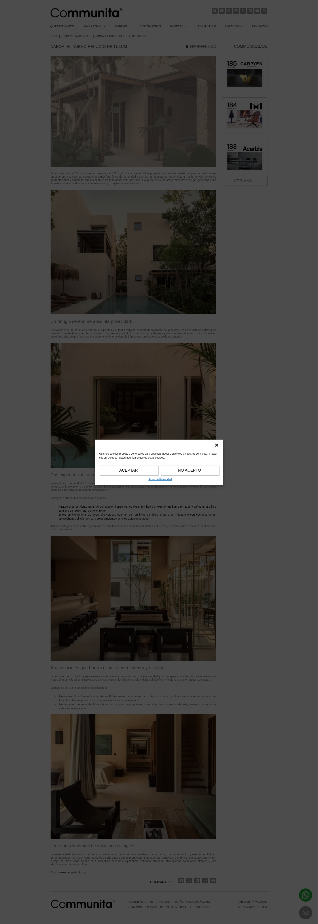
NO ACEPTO (189, 470)
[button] (216, 445)
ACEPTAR (128, 470)
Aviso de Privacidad (160, 479)
